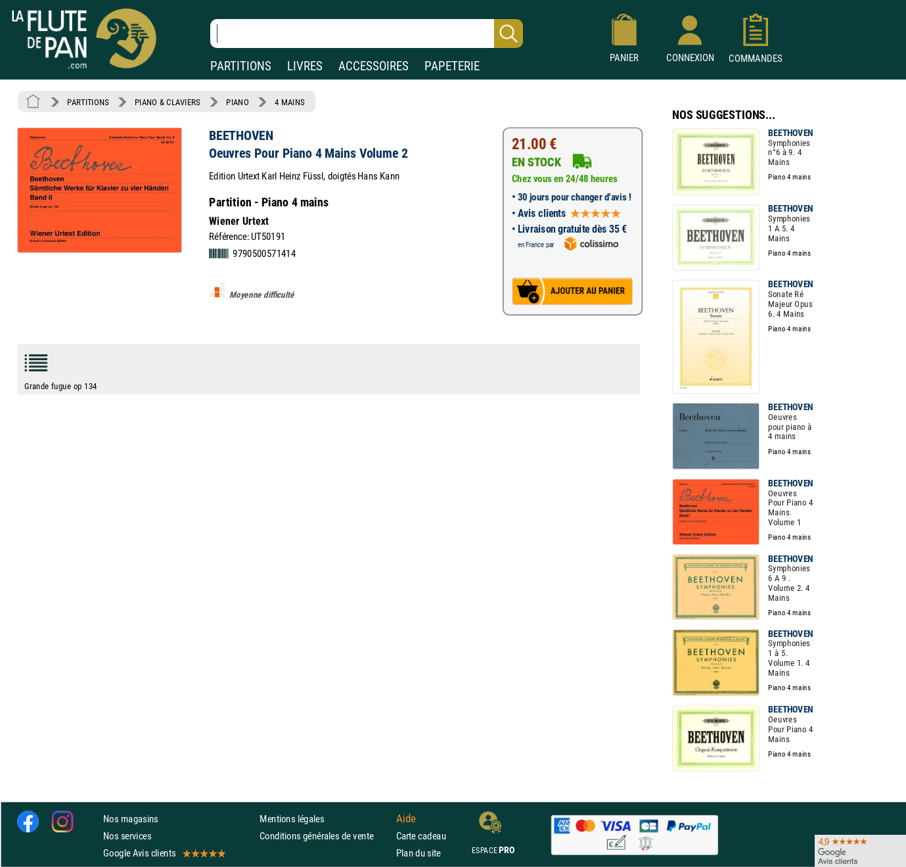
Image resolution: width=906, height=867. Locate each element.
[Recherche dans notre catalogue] (366, 33)
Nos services (127, 835)
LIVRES (305, 66)
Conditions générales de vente (325, 835)
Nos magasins (130, 818)
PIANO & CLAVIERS (167, 102)
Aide (406, 818)
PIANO (237, 102)
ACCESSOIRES (373, 66)
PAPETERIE (452, 66)
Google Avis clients (163, 852)
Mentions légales (292, 818)
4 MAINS (289, 102)
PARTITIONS (240, 66)
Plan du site (418, 852)
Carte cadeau (421, 835)
